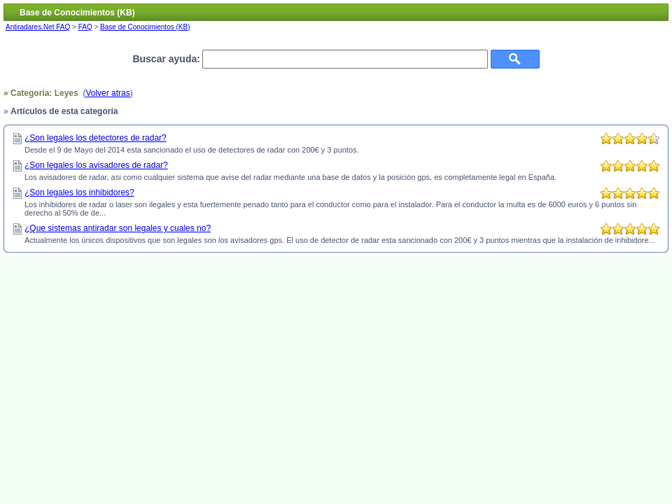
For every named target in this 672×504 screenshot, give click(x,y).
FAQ (85, 27)
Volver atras (107, 93)
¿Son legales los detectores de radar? (95, 138)
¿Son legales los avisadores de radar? (96, 165)
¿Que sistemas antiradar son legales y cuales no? (117, 228)
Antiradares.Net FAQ (38, 27)
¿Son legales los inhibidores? (79, 192)
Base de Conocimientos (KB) (145, 27)
